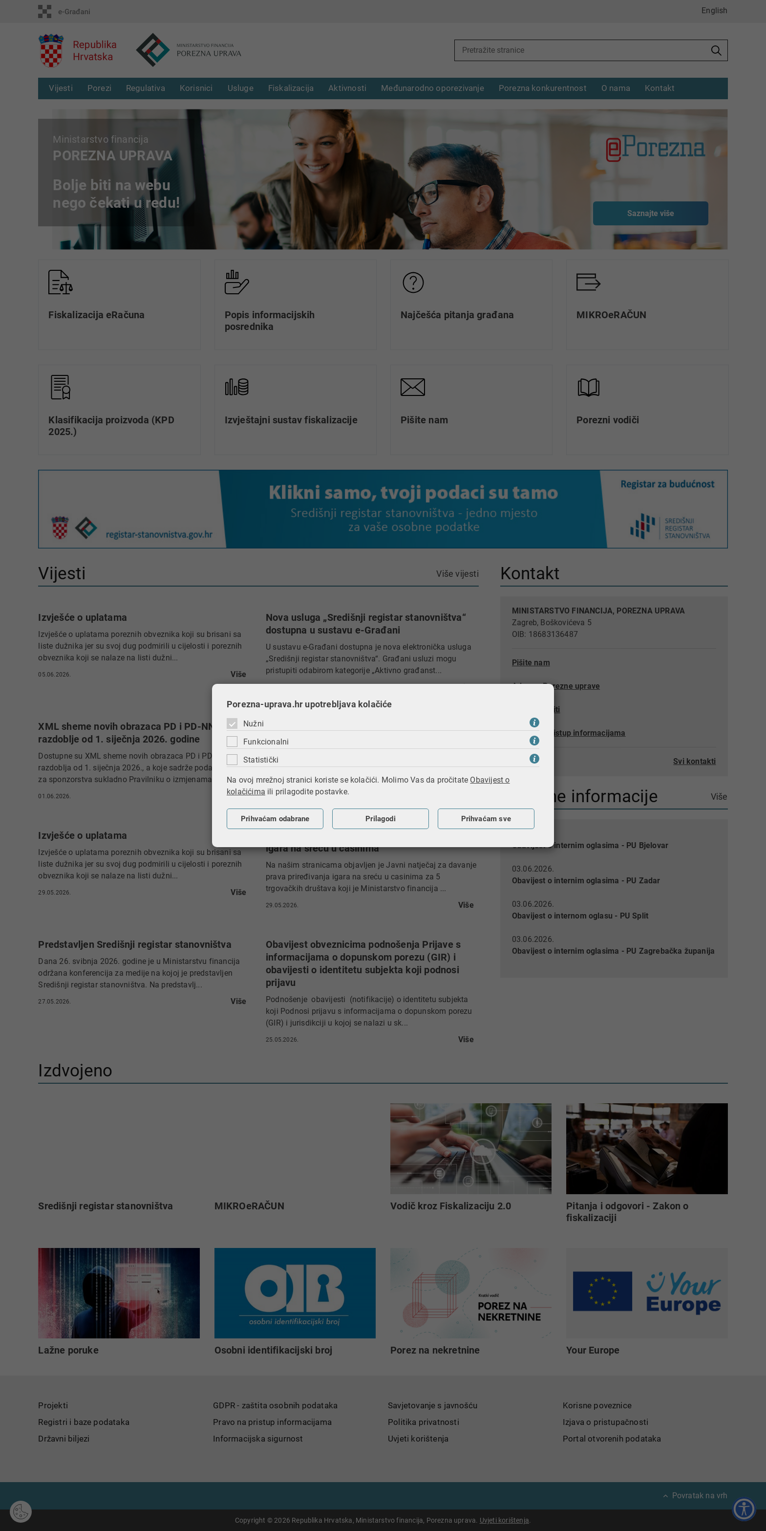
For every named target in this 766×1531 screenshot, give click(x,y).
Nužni (253, 723)
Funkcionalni (266, 741)
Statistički (260, 760)
